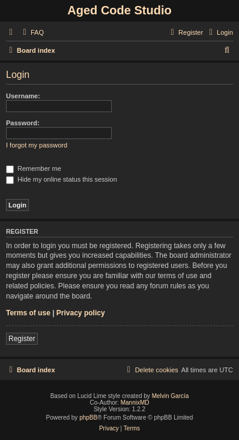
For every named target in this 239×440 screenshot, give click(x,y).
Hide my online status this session (61, 179)
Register (21, 338)
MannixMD (135, 402)
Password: (23, 122)
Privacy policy (80, 313)
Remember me (33, 168)
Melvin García (170, 396)
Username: (23, 96)
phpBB (88, 417)
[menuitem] (32, 32)
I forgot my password (36, 145)
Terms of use (28, 313)
